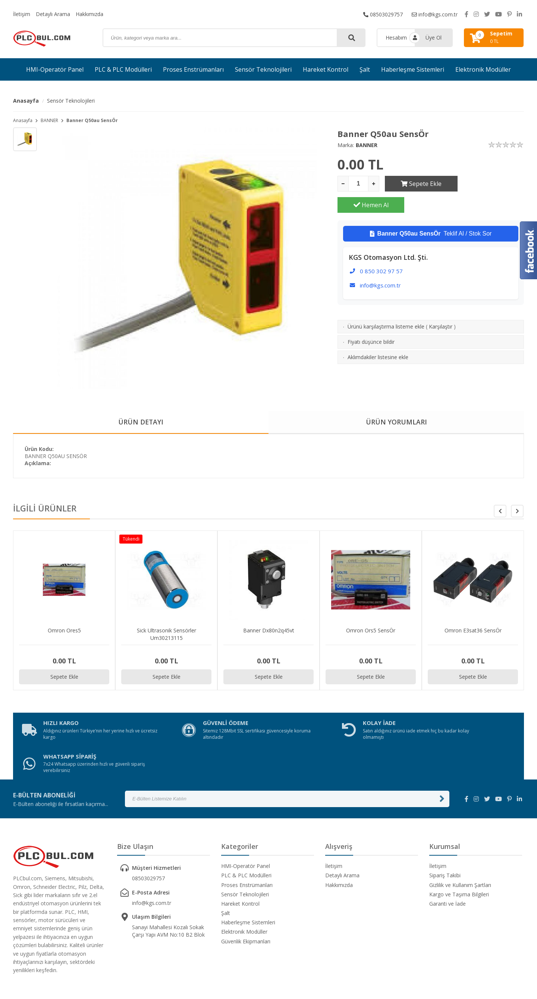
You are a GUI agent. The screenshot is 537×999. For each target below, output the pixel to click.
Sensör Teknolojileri (263, 69)
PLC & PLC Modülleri (123, 69)
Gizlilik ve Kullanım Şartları (460, 851)
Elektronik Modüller (483, 69)
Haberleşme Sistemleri (412, 69)
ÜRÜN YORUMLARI (396, 422)
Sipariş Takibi (445, 842)
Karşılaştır (440, 305)
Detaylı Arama (53, 14)
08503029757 (383, 14)
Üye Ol (433, 37)
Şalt (364, 69)
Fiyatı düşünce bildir (371, 320)
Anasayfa (26, 100)
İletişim (21, 14)
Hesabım (396, 37)
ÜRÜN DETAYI (141, 422)
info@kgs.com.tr (435, 14)
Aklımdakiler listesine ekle (378, 335)
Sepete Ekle (418, 184)
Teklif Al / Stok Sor (431, 212)
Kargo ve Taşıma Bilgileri (459, 861)
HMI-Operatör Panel (55, 69)
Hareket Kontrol (325, 69)
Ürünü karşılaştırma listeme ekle (386, 305)
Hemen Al (490, 184)
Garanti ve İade (447, 870)
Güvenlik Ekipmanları (245, 908)
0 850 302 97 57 (381, 249)
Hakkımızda (89, 14)
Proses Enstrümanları (193, 69)
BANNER (49, 120)
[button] (517, 511)
